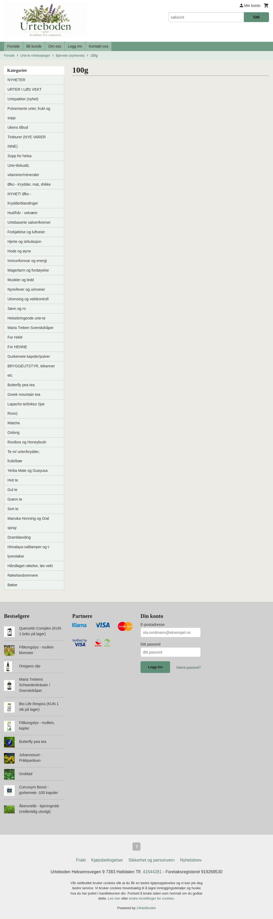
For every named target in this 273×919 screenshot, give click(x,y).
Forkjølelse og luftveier (26, 232)
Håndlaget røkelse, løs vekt (30, 566)
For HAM (14, 337)
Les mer (115, 899)
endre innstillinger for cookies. (152, 899)
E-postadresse (152, 624)
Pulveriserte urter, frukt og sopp (28, 113)
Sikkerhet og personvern (152, 860)
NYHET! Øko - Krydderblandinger (22, 198)
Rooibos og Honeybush (26, 442)
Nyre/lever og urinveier (26, 289)
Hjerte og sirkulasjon (24, 241)
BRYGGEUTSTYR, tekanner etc (31, 370)
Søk (256, 17)
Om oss (54, 46)
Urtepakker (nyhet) (22, 99)
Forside (13, 46)
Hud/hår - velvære (22, 213)
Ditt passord (150, 644)
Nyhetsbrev (191, 860)
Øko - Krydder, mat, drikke (29, 184)
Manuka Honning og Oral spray (28, 523)
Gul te (12, 490)
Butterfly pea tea (21, 385)
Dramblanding (19, 537)
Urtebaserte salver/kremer (29, 222)
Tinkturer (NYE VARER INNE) (26, 141)
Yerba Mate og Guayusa (27, 470)
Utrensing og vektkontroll (28, 299)
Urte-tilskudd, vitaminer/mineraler (23, 170)
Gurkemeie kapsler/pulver (28, 356)
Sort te (12, 509)
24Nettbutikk (146, 908)
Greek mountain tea (23, 394)
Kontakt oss (98, 46)
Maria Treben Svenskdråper (30, 328)
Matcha (13, 423)
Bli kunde (34, 46)
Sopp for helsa (19, 156)
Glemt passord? (188, 668)
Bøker (12, 585)
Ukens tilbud (17, 127)
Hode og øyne (19, 251)
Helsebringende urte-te (26, 318)
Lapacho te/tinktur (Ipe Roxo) (26, 408)
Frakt (81, 860)
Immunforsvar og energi (27, 261)
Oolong (13, 432)
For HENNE (17, 347)
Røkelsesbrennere (22, 575)
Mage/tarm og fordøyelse (28, 270)
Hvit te (12, 480)
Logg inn (75, 46)
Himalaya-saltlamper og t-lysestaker (28, 551)
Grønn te (14, 499)
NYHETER (16, 80)
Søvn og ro (16, 308)
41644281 (152, 872)
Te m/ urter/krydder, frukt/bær (23, 456)
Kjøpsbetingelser (107, 860)
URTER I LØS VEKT (24, 89)
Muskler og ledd (20, 280)
